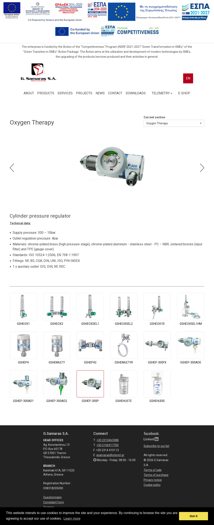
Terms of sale (153, 470)
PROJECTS (84, 93)
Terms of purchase (156, 475)
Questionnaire (52, 497)
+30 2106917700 (107, 445)
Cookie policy (152, 485)
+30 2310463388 (107, 440)
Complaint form (53, 502)
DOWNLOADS (136, 93)
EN (188, 78)
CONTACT (115, 93)
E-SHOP (184, 93)
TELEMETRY (162, 93)
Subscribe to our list (156, 446)
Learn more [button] (72, 518)
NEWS (100, 93)
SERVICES (65, 93)
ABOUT (29, 93)
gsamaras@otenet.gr (110, 455)
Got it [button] (193, 516)
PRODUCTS (45, 93)
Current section (154, 117)
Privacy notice (153, 480)
